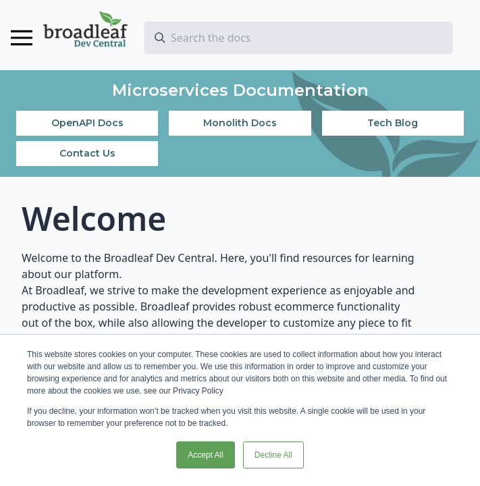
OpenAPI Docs (87, 123)
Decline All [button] (273, 455)
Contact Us (87, 153)
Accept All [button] (205, 455)
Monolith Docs (240, 123)
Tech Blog (392, 123)
